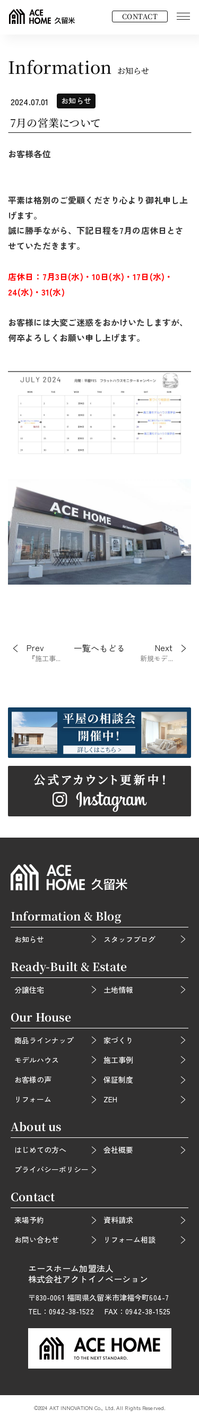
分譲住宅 (29, 989)
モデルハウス (36, 1059)
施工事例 (118, 1059)
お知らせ (29, 939)
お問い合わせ (36, 1239)
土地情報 (118, 989)
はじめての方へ (40, 1149)
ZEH (110, 1099)
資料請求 (118, 1219)
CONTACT (140, 16)
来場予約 (29, 1219)
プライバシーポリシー (51, 1169)
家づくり (118, 1040)
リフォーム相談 (129, 1239)
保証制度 (118, 1079)
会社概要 (118, 1149)
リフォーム (32, 1099)
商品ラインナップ (44, 1040)
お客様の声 (32, 1079)
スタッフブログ (129, 939)
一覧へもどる (99, 648)
